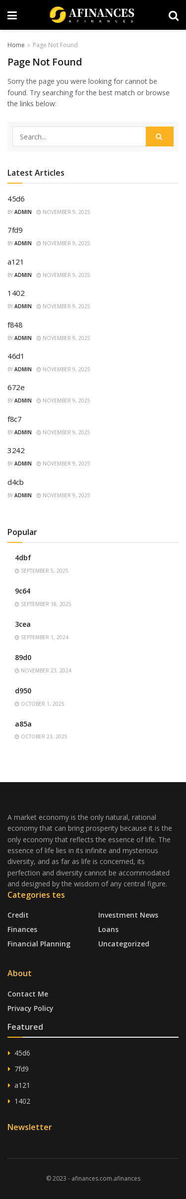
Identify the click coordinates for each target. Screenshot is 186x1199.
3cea (23, 624)
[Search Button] (160, 136)
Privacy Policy (30, 1008)
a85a (23, 724)
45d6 (16, 198)
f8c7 (14, 419)
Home (16, 45)
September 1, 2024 (41, 637)
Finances (22, 929)
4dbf (23, 557)
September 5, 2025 (41, 570)
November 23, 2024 (43, 670)
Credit (18, 915)
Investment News (128, 915)
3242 (16, 450)
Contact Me (27, 994)
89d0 (23, 657)
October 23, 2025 (41, 736)
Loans (108, 929)
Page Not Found (55, 45)
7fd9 (15, 230)
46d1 (16, 356)
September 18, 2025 (43, 603)
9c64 (22, 591)
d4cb (15, 482)
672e (16, 387)
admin (23, 211)
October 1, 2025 (39, 703)
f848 (15, 325)
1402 (16, 293)
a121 (15, 261)
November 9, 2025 (63, 211)
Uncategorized (123, 943)
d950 (23, 690)
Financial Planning (38, 943)
